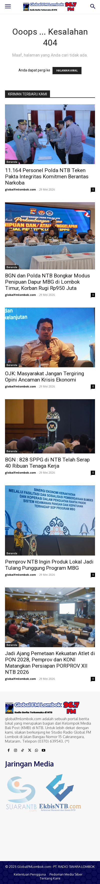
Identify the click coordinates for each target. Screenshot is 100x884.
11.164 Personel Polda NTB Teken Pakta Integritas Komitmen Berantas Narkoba (46, 176)
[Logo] (50, 6)
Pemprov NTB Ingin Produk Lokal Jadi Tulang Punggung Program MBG (49, 565)
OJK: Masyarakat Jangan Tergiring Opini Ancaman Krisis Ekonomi (44, 377)
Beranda (11, 162)
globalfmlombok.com (20, 189)
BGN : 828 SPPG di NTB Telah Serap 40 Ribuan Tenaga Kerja (47, 463)
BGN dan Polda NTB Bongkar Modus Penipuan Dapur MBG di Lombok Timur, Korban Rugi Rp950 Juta (47, 282)
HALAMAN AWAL (67, 70)
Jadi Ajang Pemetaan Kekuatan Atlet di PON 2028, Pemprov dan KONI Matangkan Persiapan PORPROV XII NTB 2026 (50, 662)
